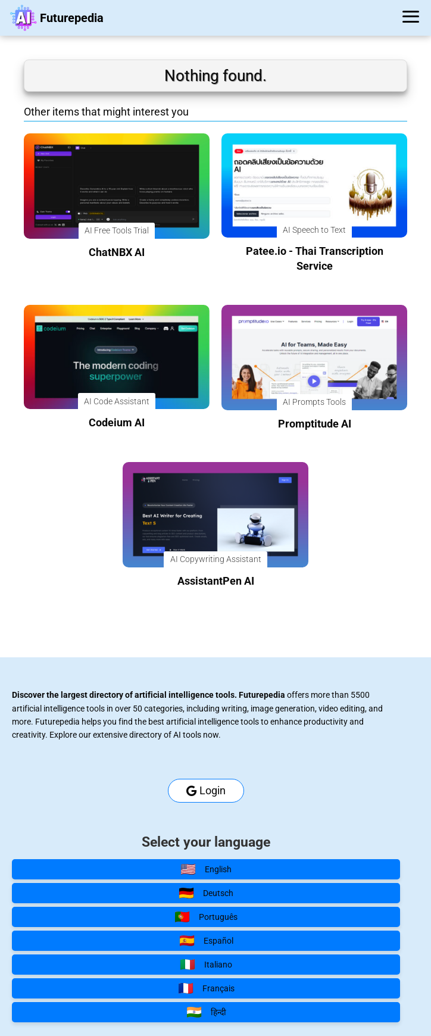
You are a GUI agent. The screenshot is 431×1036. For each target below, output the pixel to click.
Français (206, 988)
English (206, 869)
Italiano (206, 964)
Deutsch (206, 893)
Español (206, 941)
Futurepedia (72, 18)
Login (206, 790)
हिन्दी (206, 1012)
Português (206, 917)
